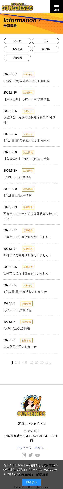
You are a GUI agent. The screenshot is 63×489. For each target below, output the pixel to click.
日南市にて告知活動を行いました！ (27, 237)
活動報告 (45, 49)
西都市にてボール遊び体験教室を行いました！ (30, 216)
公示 (45, 41)
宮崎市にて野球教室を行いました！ (27, 273)
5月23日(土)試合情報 (17, 195)
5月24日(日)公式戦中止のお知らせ (26, 140)
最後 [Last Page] (48, 362)
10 (31, 362)
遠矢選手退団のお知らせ (20, 346)
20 (37, 362)
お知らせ (17, 49)
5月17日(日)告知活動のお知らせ (25, 291)
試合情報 (17, 57)
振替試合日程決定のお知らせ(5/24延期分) (29, 120)
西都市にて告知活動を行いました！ (27, 255)
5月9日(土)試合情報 (16, 328)
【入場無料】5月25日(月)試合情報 (26, 159)
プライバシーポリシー (43, 469)
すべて (17, 41)
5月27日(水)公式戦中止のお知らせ (26, 81)
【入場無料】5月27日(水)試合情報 (26, 99)
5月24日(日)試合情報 (17, 177)
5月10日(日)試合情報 (17, 310)
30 (42, 362)
